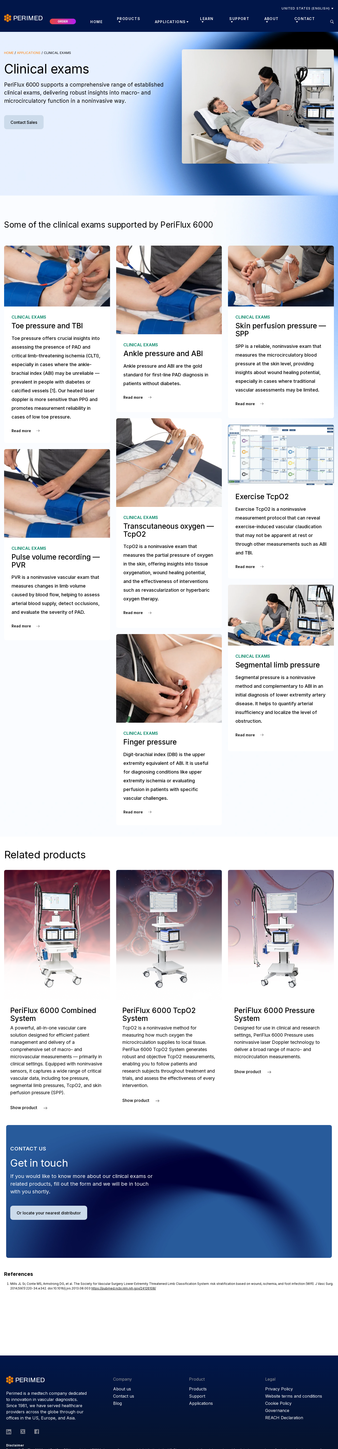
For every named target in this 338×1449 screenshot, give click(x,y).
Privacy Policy (279, 1388)
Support (197, 1396)
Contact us (123, 1396)
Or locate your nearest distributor (49, 1212)
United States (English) (306, 8)
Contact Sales (24, 122)
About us (122, 1388)
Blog (117, 1403)
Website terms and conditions (293, 1396)
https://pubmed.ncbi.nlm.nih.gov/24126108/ (123, 1288)
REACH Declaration (284, 1417)
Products (198, 1388)
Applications (170, 22)
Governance (277, 1410)
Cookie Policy (278, 1403)
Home (96, 22)
